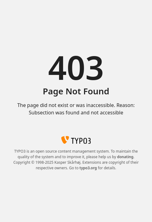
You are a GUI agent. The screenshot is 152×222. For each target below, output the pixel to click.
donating (125, 156)
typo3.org (88, 168)
